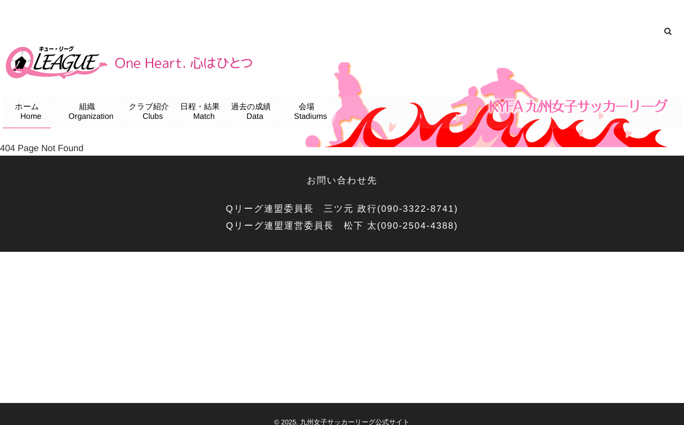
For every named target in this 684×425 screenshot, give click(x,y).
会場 (308, 112)
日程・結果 (201, 112)
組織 (89, 112)
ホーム (28, 112)
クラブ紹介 (150, 112)
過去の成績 (251, 112)
